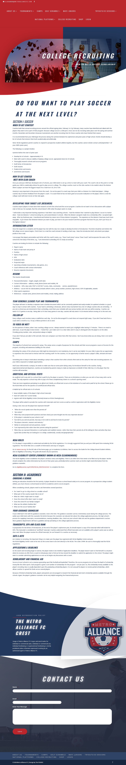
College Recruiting (67, 19)
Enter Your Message (20, 707)
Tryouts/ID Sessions (104, 11)
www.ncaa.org (21, 449)
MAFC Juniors (70, 11)
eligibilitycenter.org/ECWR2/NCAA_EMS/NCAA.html (33, 467)
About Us (11, 11)
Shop (81, 19)
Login (88, 19)
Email (15, 699)
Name (15, 687)
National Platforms (44, 19)
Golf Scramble (52, 11)
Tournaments (27, 11)
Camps (40, 11)
